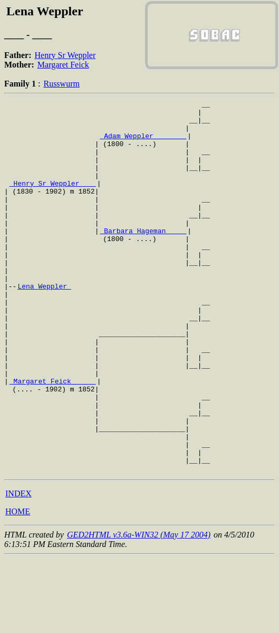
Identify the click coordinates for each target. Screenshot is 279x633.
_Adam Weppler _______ (143, 143)
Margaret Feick (63, 64)
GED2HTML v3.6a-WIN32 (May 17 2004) (138, 609)
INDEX (18, 567)
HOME (17, 585)
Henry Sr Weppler (65, 55)
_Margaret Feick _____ (52, 438)
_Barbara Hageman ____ (143, 257)
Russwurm (61, 83)
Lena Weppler (44, 324)
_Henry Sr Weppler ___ (52, 200)
